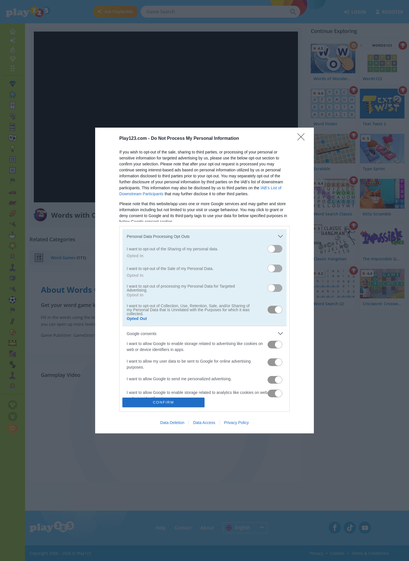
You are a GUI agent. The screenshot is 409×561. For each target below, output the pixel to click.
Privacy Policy (236, 422)
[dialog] (204, 280)
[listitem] (204, 236)
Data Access (204, 422)
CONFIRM (163, 402)
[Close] (302, 138)
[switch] (275, 249)
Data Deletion (172, 422)
